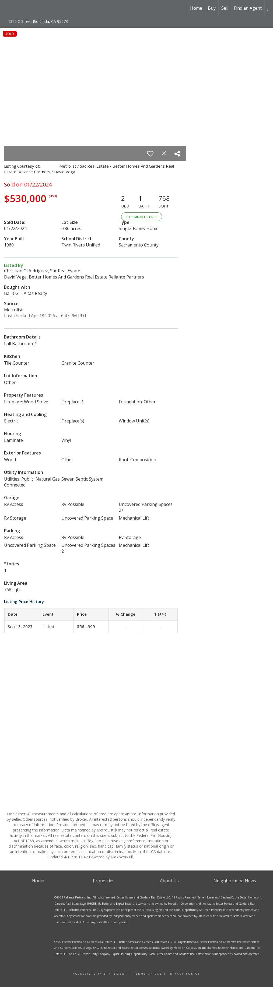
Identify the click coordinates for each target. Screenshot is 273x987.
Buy (212, 8)
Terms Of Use (147, 973)
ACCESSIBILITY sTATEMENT (100, 973)
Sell (224, 8)
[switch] (150, 153)
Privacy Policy (184, 973)
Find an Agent (248, 8)
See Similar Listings (142, 217)
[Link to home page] (27, 8)
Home (196, 8)
